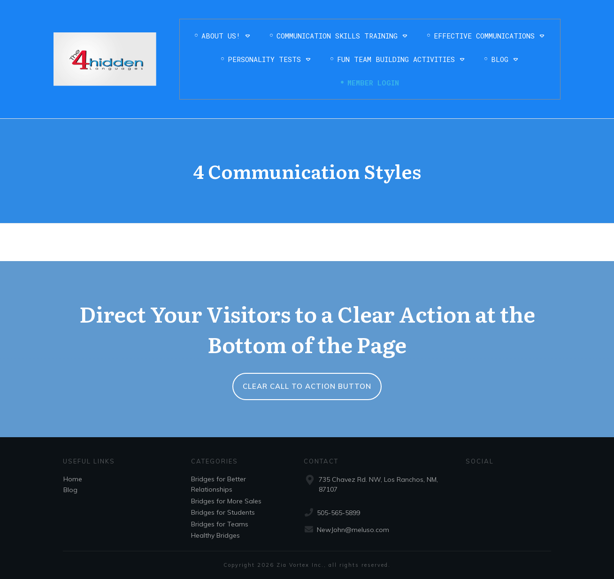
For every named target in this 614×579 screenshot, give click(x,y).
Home (72, 479)
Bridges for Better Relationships (218, 484)
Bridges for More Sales (226, 501)
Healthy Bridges (215, 535)
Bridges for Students (223, 512)
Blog (70, 490)
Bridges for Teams (219, 524)
